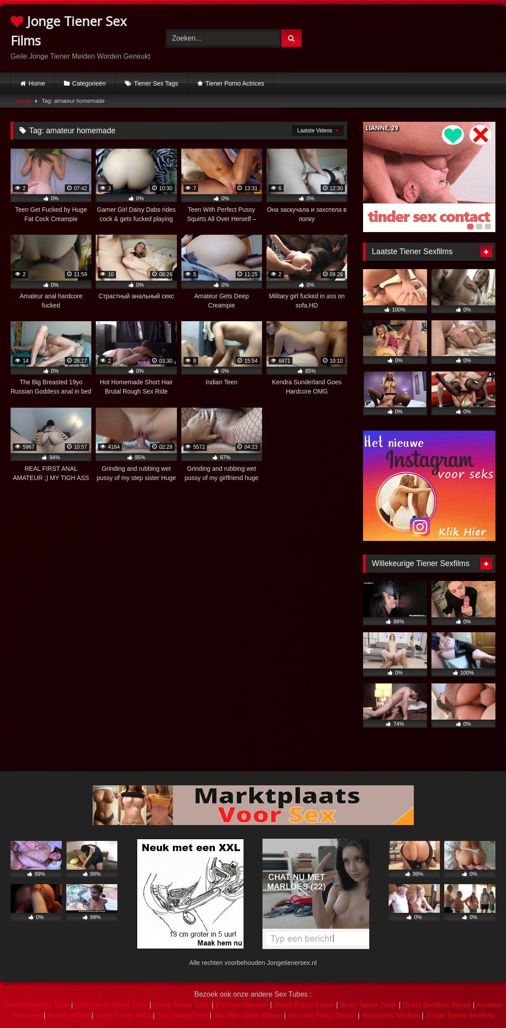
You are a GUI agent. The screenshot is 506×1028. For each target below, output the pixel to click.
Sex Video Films (182, 1015)
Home (37, 83)
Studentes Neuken (391, 1015)
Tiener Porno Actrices (234, 83)
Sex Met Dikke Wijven (248, 1015)
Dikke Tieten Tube (181, 1005)
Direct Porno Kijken (304, 1005)
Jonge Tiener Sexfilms (460, 1015)
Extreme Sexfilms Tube (111, 1005)
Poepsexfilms (69, 1015)
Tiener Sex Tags (156, 83)
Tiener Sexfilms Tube (36, 1005)
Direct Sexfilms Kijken (437, 1005)
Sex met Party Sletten (322, 1015)
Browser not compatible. (413, 36)
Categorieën (89, 83)
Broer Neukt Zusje (368, 1005)
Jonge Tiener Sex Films (69, 30)
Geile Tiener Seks (123, 1015)
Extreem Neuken (241, 1005)
